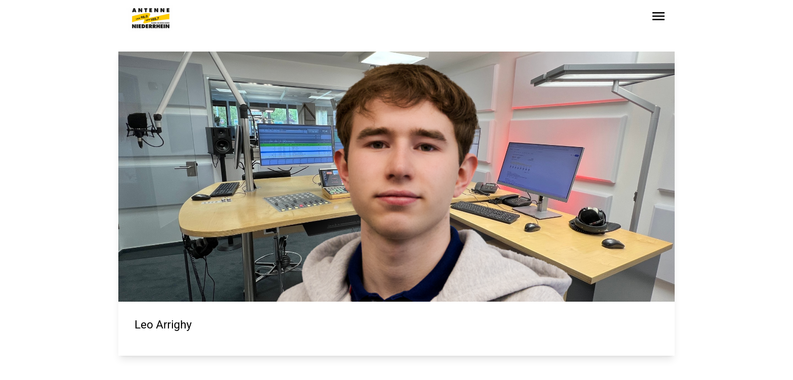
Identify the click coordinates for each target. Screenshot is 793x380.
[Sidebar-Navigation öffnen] (658, 18)
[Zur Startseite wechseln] (150, 18)
